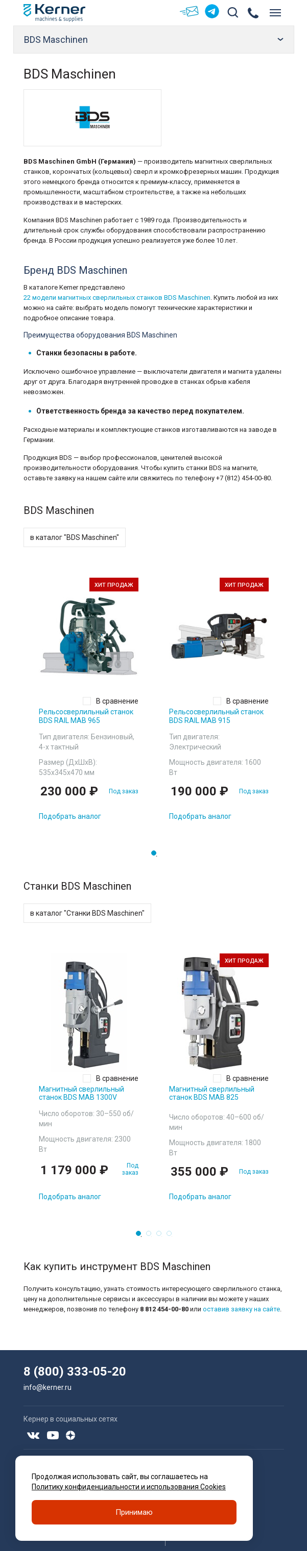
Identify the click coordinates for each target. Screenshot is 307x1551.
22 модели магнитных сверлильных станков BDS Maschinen (116, 297)
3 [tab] (162, 1236)
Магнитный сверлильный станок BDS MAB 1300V (81, 1093)
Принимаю (134, 1512)
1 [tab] (157, 856)
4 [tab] (172, 1236)
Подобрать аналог (70, 816)
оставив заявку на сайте (241, 1309)
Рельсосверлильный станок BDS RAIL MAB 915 (216, 716)
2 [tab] (152, 1236)
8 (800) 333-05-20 (74, 1371)
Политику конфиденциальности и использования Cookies (129, 1487)
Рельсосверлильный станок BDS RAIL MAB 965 (86, 716)
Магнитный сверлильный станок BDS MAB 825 (211, 1093)
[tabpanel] (88, 703)
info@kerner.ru (47, 1387)
